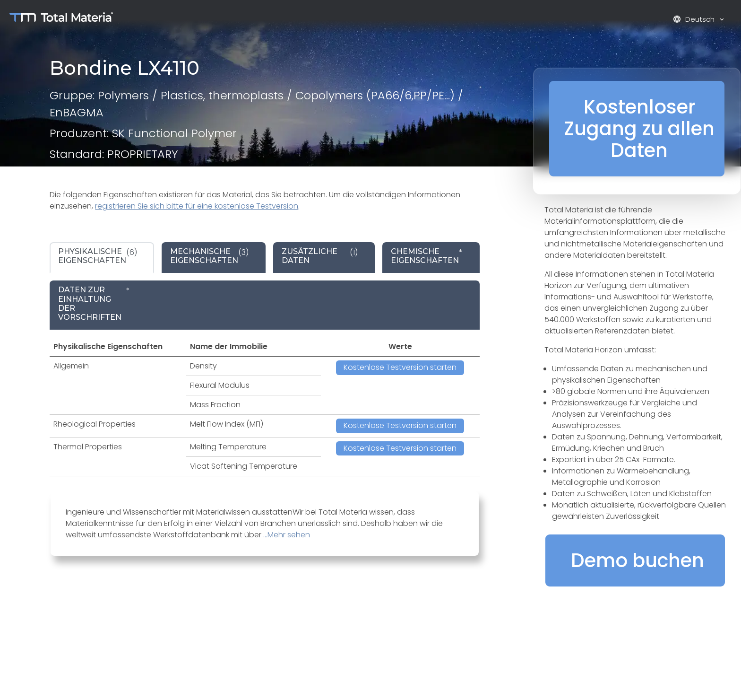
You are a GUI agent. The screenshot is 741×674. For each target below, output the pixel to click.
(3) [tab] (209, 256)
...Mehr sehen (286, 534)
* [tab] (427, 256)
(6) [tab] (97, 256)
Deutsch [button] (694, 19)
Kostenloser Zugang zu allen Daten (639, 129)
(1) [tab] (320, 256)
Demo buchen (637, 560)
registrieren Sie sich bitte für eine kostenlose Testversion (196, 206)
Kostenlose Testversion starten (400, 367)
